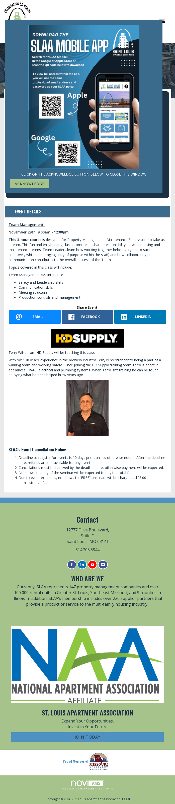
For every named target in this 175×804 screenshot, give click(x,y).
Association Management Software (87, 785)
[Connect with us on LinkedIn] (82, 564)
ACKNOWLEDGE (29, 183)
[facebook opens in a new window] (87, 317)
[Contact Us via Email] (103, 564)
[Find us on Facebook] (71, 564)
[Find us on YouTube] (92, 564)
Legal (126, 799)
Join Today (88, 737)
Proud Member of (85, 761)
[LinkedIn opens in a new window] (140, 317)
